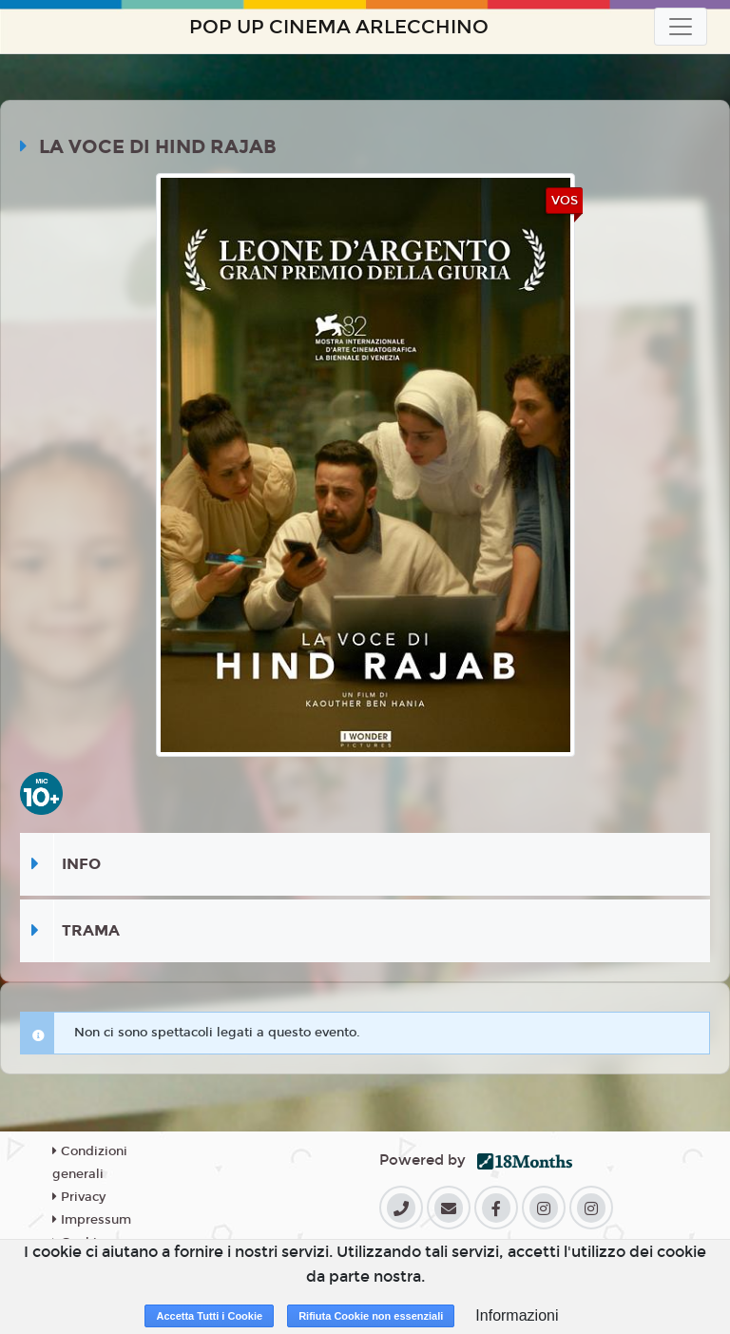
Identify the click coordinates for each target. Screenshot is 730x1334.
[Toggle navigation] (680, 27)
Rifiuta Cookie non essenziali (370, 1316)
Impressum (91, 1220)
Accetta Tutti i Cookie (209, 1316)
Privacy (79, 1197)
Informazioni (516, 1315)
